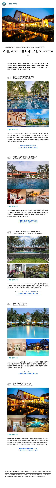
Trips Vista (12, 4)
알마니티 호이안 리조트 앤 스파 (32, 474)
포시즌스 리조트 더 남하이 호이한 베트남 (18, 476)
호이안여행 (37, 476)
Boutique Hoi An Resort (25, 471)
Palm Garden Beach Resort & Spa (17, 473)
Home (12, 47)
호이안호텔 (42, 476)
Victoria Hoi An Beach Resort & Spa (34, 473)
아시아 (17, 47)
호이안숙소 (31, 476)
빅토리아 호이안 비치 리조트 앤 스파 (16, 474)
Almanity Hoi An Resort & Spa (12, 471)
